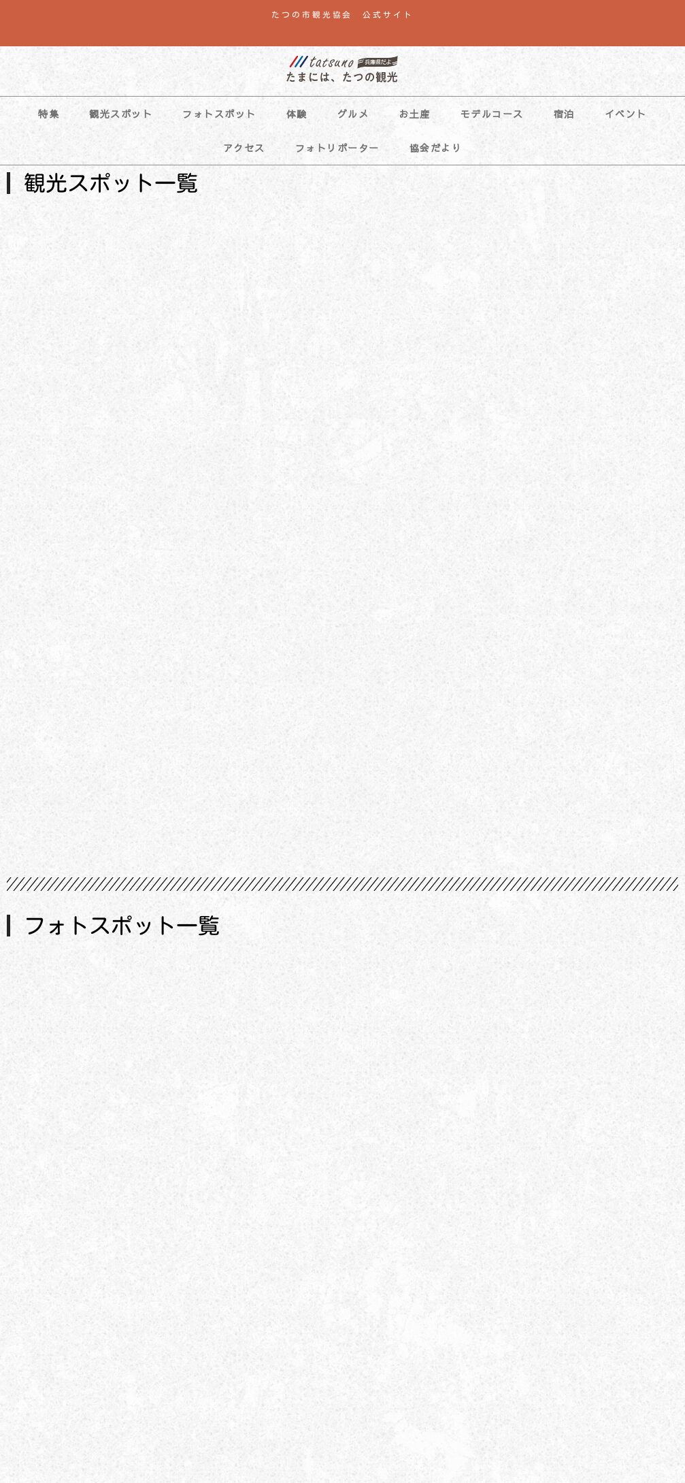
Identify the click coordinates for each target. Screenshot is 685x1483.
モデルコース (492, 113)
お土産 (415, 113)
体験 (296, 113)
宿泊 (564, 113)
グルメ (353, 113)
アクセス (244, 147)
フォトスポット (219, 113)
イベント (626, 113)
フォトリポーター (337, 147)
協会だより (436, 147)
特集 (48, 113)
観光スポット (120, 113)
